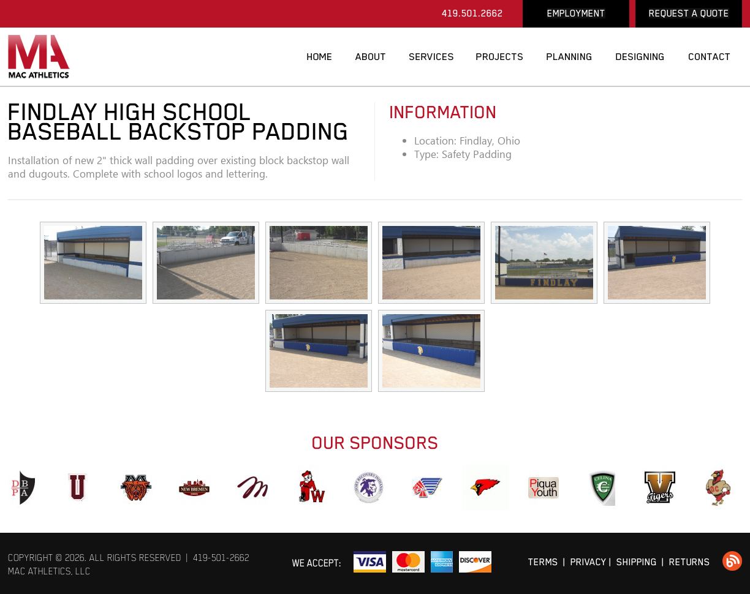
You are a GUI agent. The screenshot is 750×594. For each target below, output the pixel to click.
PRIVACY (588, 562)
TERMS (543, 562)
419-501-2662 (221, 557)
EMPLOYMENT (576, 13)
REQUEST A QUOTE (689, 13)
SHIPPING (636, 562)
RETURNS (689, 562)
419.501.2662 (472, 13)
